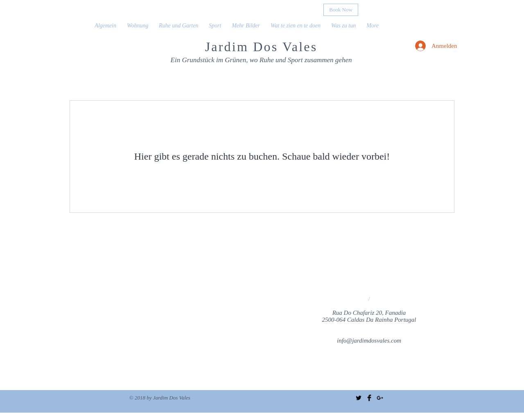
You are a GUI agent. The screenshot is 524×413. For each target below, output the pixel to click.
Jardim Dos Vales (261, 46)
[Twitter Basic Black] (358, 398)
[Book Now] (340, 10)
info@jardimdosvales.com (369, 340)
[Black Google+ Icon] (380, 398)
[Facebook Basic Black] (369, 398)
